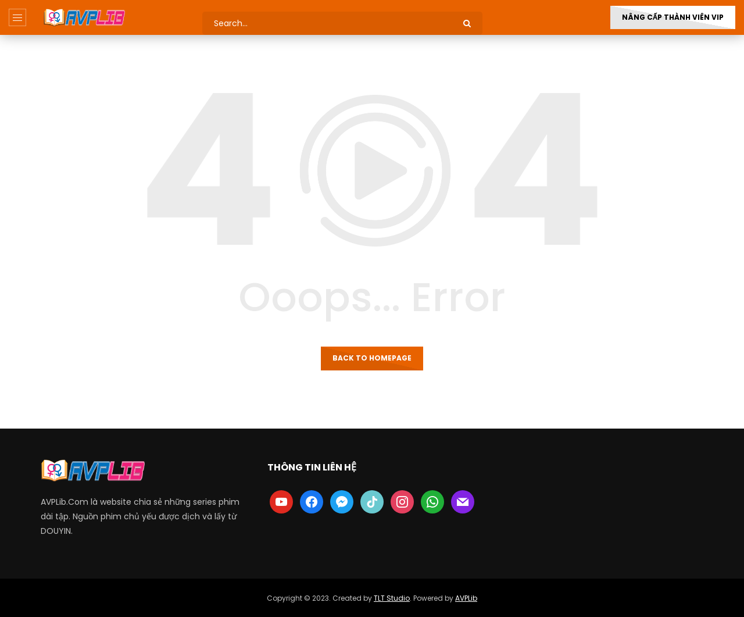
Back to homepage (372, 358)
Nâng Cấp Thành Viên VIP (673, 17)
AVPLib (466, 598)
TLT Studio (392, 598)
